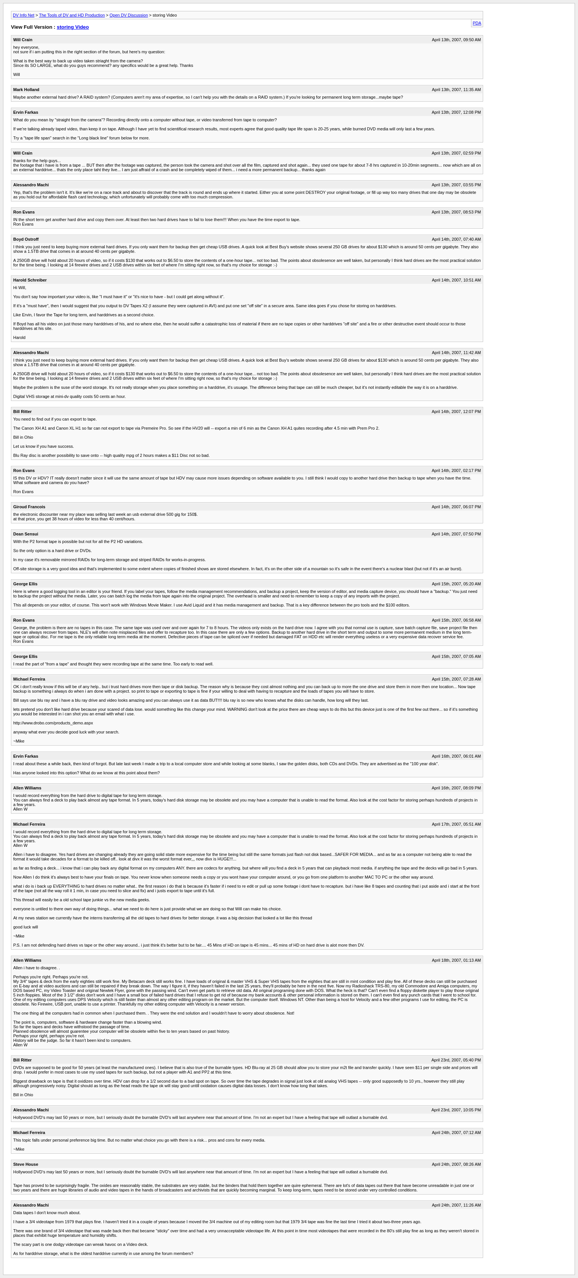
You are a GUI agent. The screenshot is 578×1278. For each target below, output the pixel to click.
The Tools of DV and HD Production (72, 15)
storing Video (73, 27)
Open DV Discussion (129, 15)
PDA (477, 23)
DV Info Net (23, 15)
